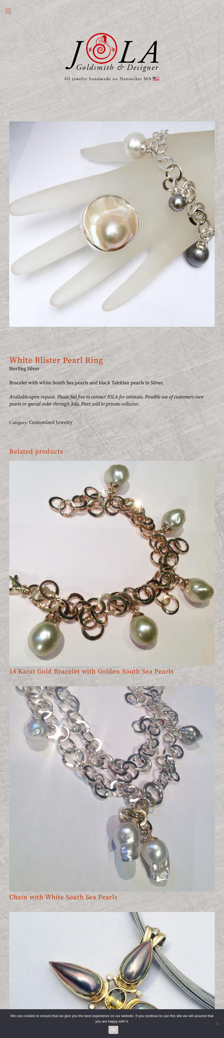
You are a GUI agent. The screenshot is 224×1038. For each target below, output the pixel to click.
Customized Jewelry (50, 422)
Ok (113, 1030)
